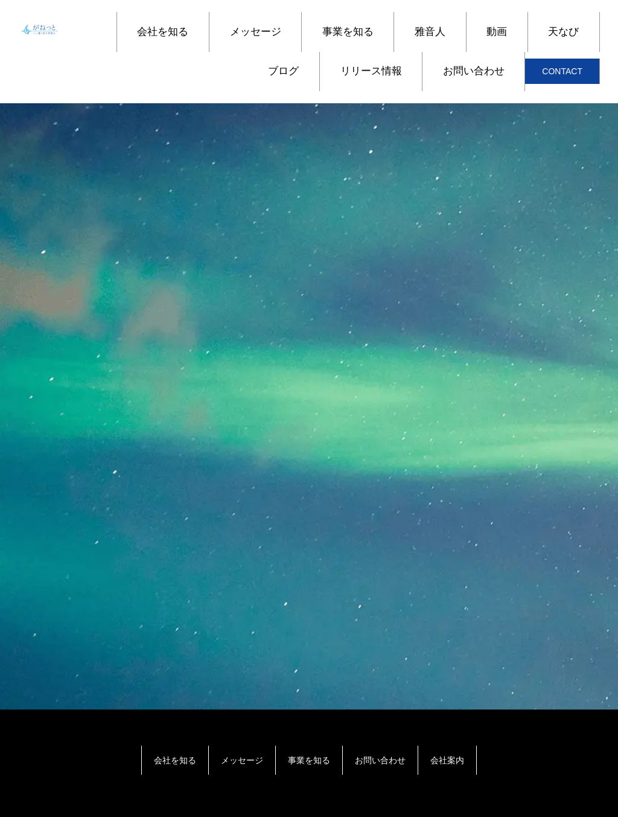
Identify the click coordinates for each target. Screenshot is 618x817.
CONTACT (562, 71)
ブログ (283, 71)
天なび (563, 31)
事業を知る (348, 31)
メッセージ (255, 31)
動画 (496, 31)
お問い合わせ (474, 71)
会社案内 (447, 760)
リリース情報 (371, 71)
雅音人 (430, 31)
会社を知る (162, 31)
